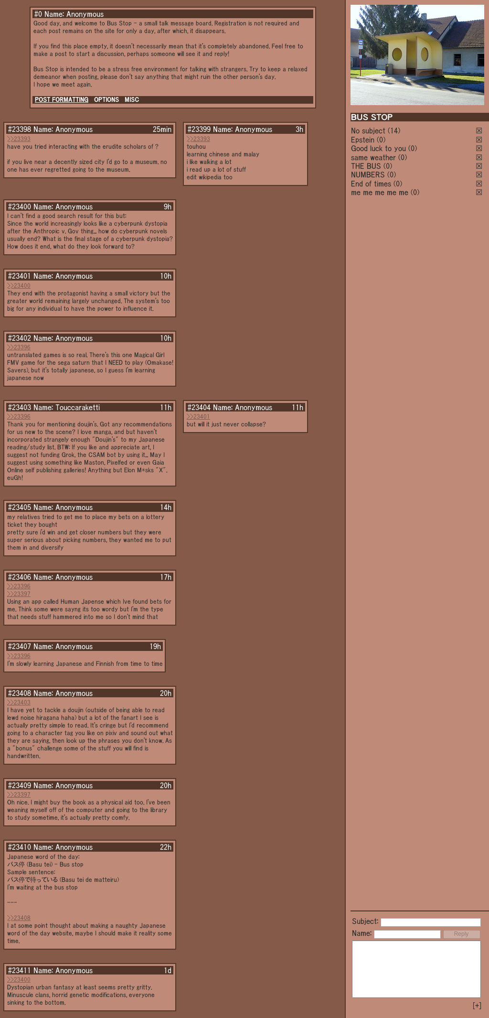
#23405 (19, 507)
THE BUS (366, 166)
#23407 (19, 646)
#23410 (19, 847)
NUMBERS (368, 174)
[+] (477, 1005)
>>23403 (19, 702)
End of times (371, 183)
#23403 (19, 407)
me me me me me (379, 192)
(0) (381, 139)
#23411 (19, 970)
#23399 (199, 129)
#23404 (199, 407)
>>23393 (19, 139)
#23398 (19, 129)
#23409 (19, 785)
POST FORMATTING (61, 100)
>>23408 (19, 918)
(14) (394, 130)
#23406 (19, 577)
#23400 (19, 206)
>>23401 (198, 416)
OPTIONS (106, 100)
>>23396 (19, 347)
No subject (369, 130)
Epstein (362, 139)
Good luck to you (378, 148)
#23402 (19, 338)
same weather (373, 157)
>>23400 (19, 285)
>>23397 (19, 594)
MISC (132, 100)
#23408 (19, 693)
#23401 (19, 276)
